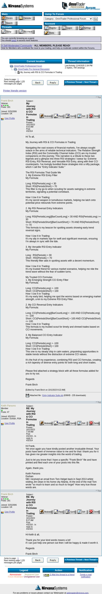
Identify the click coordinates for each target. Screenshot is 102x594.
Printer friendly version (14, 90)
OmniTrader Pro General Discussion (34, 69)
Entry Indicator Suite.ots (52, 395)
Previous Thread (74, 82)
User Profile (10, 118)
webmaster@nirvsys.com (77, 593)
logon (14, 40)
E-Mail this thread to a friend (59, 575)
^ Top (98, 97)
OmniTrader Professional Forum (28, 66)
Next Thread (90, 82)
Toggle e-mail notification (85, 576)
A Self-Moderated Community (16, 45)
